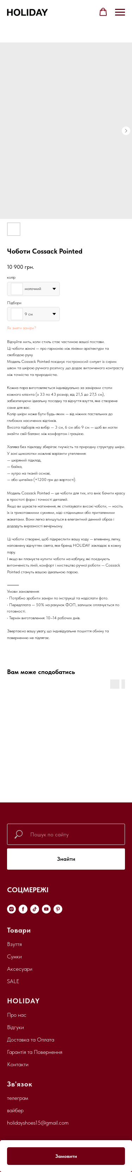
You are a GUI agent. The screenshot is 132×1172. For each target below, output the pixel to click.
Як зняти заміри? (21, 327)
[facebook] (23, 909)
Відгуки (15, 1027)
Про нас (16, 1014)
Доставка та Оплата (30, 1039)
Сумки (14, 956)
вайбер (15, 1110)
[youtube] (46, 909)
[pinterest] (58, 909)
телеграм (17, 1098)
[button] (103, 12)
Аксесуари (19, 968)
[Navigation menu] (120, 12)
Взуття (14, 944)
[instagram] (11, 909)
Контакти (18, 1064)
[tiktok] (34, 909)
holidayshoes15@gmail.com (38, 1122)
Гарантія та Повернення (34, 1052)
